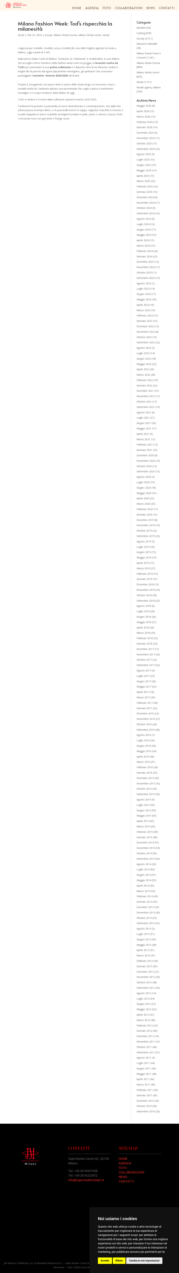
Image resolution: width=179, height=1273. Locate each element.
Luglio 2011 (143, 1063)
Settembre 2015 (146, 794)
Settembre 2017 (146, 665)
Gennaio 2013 (144, 966)
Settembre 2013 (146, 923)
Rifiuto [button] (119, 1260)
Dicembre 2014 (145, 842)
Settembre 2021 (146, 407)
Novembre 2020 (146, 460)
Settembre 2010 (146, 1111)
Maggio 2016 (144, 751)
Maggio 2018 (144, 622)
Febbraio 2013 (145, 961)
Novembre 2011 (146, 1041)
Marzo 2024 (143, 245)
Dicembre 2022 (145, 326)
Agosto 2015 (144, 799)
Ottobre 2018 (144, 595)
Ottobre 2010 (144, 1106)
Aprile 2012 (143, 1014)
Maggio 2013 (144, 944)
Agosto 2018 (144, 606)
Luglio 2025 (143, 159)
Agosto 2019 (144, 541)
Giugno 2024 (144, 229)
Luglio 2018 (143, 611)
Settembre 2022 (146, 342)
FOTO (123, 1168)
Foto (107, 8)
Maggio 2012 (144, 1009)
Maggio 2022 (144, 364)
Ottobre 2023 (144, 272)
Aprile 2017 (143, 692)
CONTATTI (126, 1181)
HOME (123, 1159)
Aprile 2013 (143, 950)
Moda (106, 35)
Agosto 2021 (144, 412)
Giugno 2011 (144, 1068)
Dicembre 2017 (145, 649)
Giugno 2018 (144, 616)
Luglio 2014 (143, 869)
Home (76, 8)
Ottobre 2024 (144, 208)
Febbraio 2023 (145, 315)
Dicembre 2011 (145, 1036)
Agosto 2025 (144, 154)
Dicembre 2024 (145, 197)
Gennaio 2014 (144, 901)
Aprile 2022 (143, 369)
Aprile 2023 (143, 304)
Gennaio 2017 (144, 708)
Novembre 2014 (146, 848)
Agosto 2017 (144, 670)
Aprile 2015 (143, 821)
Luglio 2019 (143, 546)
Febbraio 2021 (145, 444)
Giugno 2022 (144, 358)
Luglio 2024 (143, 224)
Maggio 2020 (144, 493)
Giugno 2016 (144, 745)
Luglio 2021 (143, 417)
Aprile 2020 (143, 498)
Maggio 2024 (144, 234)
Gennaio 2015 (144, 837)
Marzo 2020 (143, 503)
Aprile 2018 (143, 627)
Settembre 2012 (146, 987)
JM (22, 35)
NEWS (123, 1177)
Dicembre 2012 (145, 971)
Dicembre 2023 (145, 261)
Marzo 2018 (143, 632)
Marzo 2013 (143, 955)
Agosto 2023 (144, 283)
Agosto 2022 (144, 347)
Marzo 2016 (143, 761)
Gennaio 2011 (144, 1095)
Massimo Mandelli (147, 43)
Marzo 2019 (143, 568)
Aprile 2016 (143, 756)
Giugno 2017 (144, 681)
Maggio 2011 (144, 1074)
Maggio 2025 (144, 170)
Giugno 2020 (144, 487)
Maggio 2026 (144, 105)
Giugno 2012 (144, 1003)
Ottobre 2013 (144, 918)
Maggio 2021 (144, 428)
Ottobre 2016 (144, 724)
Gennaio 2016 (144, 772)
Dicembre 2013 (145, 907)
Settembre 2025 (146, 149)
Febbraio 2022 (145, 380)
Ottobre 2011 (144, 1047)
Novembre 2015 (146, 783)
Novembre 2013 (146, 912)
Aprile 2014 (143, 885)
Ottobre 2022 (144, 337)
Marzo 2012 (143, 1020)
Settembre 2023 (146, 278)
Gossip (48, 35)
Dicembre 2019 (145, 520)
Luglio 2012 (143, 998)
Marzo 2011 (143, 1084)
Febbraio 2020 (145, 509)
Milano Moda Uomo (89, 35)
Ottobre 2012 (144, 982)
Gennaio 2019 (144, 579)
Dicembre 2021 (145, 390)
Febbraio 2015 (145, 831)
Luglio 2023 (143, 288)
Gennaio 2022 (144, 385)
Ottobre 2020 (144, 466)
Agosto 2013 (144, 928)
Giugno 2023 (144, 294)
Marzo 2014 (143, 891)
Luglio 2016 (143, 740)
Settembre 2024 (146, 213)
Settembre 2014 (146, 858)
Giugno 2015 (144, 810)
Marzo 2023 (143, 310)
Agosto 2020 (144, 476)
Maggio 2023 (144, 299)
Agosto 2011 (144, 1057)
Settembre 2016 (146, 729)
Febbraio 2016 (145, 767)
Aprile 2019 (143, 563)
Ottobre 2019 (144, 530)
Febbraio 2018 (145, 638)
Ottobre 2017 (144, 659)
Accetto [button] (105, 1260)
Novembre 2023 (146, 267)
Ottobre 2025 (144, 143)
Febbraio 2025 (145, 186)
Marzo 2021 (143, 439)
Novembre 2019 (146, 525)
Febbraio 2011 (145, 1090)
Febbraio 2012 (145, 1025)
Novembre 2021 (146, 396)
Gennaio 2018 (144, 643)
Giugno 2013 (144, 939)
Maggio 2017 (144, 686)
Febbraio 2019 (145, 573)
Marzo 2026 (143, 116)
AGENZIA (125, 1163)
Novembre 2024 (146, 202)
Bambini (141, 27)
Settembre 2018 (146, 600)
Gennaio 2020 (144, 514)
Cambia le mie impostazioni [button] (144, 1260)
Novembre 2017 (146, 654)
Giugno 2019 (144, 552)
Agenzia (92, 8)
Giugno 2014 (144, 874)
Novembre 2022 (146, 331)
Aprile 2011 (143, 1079)
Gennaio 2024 (144, 256)
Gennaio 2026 (144, 127)
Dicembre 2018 (145, 584)
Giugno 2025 (144, 165)
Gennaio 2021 (144, 450)
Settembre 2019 (146, 536)
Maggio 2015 (144, 815)
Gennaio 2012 (144, 1030)
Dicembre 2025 (145, 132)
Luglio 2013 (143, 934)
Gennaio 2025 (144, 191)
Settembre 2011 (146, 1052)
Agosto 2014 (144, 864)
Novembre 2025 (146, 138)
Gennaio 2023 (144, 321)
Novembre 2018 (146, 589)
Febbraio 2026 (145, 122)
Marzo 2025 (143, 181)
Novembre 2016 (146, 718)
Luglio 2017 (143, 676)
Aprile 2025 (143, 175)
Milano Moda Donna (65, 35)
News (150, 8)
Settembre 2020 (146, 471)
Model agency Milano (149, 87)
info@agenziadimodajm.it (86, 1180)
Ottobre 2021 (144, 401)
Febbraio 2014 (145, 896)
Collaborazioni (129, 8)
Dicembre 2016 (145, 713)
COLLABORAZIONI (131, 1172)
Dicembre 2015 (145, 778)
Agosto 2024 (144, 218)
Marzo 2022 (143, 374)
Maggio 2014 (144, 880)
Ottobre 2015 (144, 788)
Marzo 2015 (143, 826)
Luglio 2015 (143, 805)
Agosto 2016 (144, 735)
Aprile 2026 (143, 111)
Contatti (166, 8)
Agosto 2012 (144, 993)
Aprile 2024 (143, 240)
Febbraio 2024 (145, 251)
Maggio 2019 (144, 557)
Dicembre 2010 (145, 1100)
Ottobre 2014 (144, 853)
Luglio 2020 (143, 482)
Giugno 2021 (144, 423)
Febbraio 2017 (145, 702)
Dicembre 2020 (145, 455)
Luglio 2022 (143, 353)
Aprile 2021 (143, 434)
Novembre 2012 (146, 977)
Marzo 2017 (143, 697)
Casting (141, 33)
